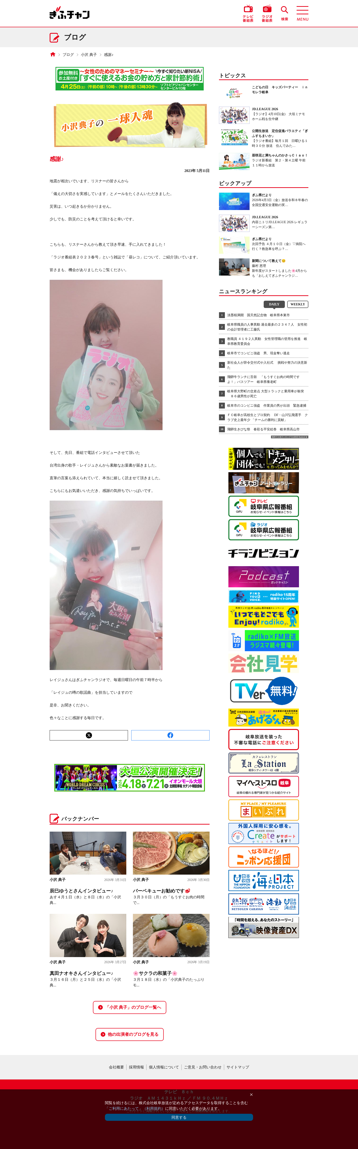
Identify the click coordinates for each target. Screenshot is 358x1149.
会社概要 (116, 1067)
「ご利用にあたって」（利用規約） (135, 1108)
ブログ (68, 55)
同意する (179, 1117)
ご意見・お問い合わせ (203, 1067)
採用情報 (136, 1067)
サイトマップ (238, 1067)
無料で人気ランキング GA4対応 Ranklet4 (288, 437)
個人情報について (164, 1067)
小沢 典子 (89, 55)
